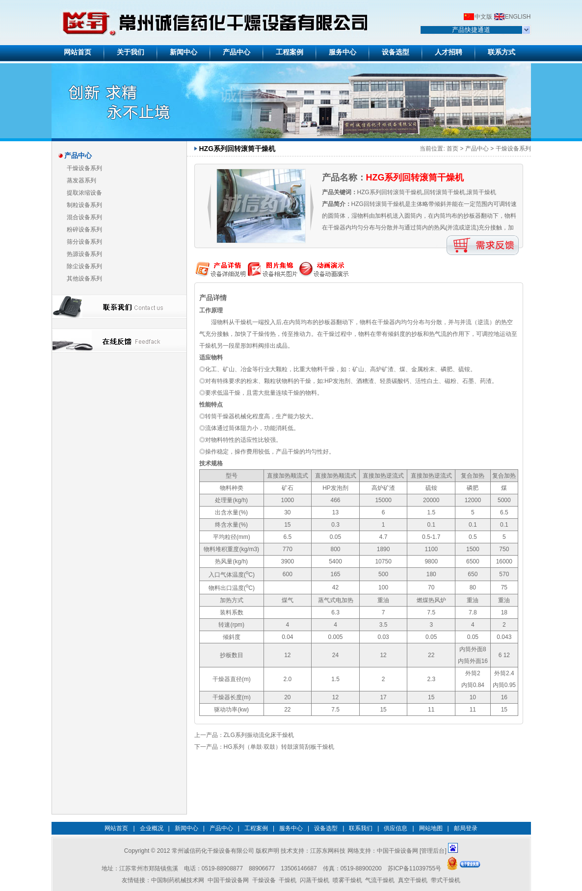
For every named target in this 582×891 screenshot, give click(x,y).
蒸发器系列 (81, 180)
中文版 (483, 16)
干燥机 (287, 880)
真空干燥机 (412, 880)
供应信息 (395, 828)
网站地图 (431, 828)
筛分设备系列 (84, 241)
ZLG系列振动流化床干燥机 (259, 735)
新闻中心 (186, 828)
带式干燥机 (445, 880)
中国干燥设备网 (397, 850)
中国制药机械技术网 (177, 880)
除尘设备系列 (84, 266)
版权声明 (267, 850)
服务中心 (291, 828)
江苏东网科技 (327, 850)
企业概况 (151, 828)
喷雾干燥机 (347, 880)
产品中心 (477, 148)
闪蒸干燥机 (314, 880)
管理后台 (433, 850)
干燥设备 (264, 880)
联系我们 (360, 828)
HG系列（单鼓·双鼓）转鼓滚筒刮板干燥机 (279, 746)
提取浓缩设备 (84, 192)
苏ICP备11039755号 (414, 868)
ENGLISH (518, 16)
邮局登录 (465, 828)
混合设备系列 (84, 217)
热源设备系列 (84, 254)
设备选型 (326, 828)
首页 (452, 148)
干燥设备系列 (84, 168)
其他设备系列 (84, 278)
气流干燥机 (380, 880)
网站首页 (116, 828)
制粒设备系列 (84, 205)
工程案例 (256, 828)
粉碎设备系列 (84, 229)
